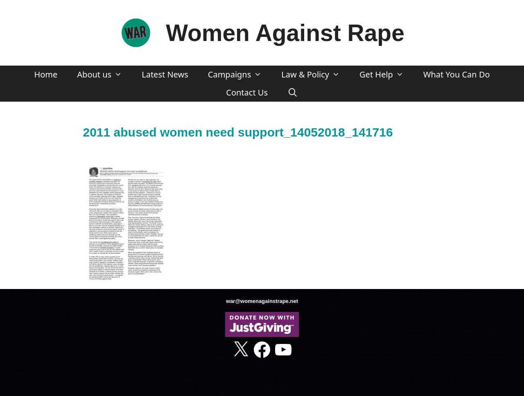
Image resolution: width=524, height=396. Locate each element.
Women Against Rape (285, 33)
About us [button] (104, 75)
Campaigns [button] (239, 75)
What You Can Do (456, 74)
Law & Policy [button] (315, 75)
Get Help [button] (386, 75)
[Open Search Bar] (293, 93)
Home (45, 74)
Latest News (165, 74)
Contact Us (247, 92)
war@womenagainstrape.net (262, 301)
